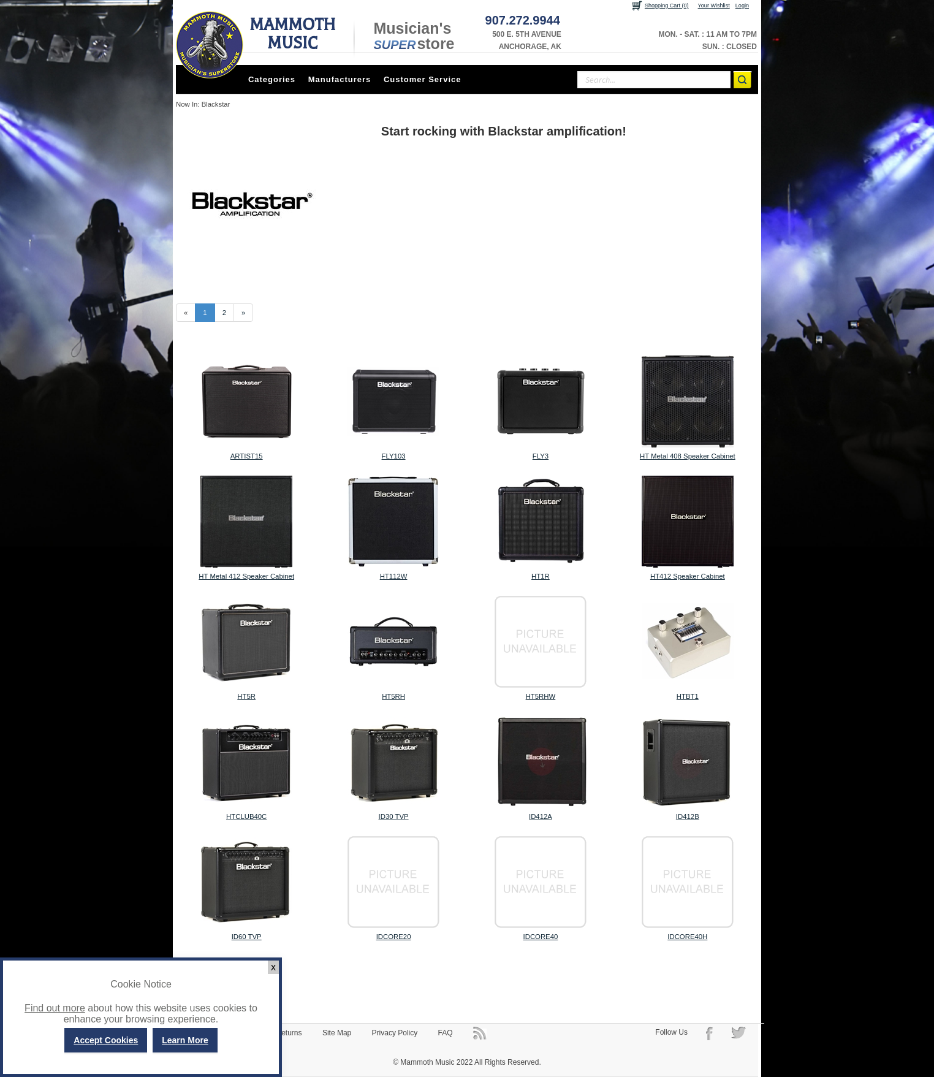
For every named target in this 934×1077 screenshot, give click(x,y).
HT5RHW (541, 696)
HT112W (394, 576)
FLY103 (394, 456)
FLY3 (541, 456)
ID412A (540, 816)
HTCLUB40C (246, 816)
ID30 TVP (394, 816)
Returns (289, 1033)
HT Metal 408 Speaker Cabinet (687, 456)
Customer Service (422, 79)
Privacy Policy (395, 1033)
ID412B (687, 816)
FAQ (445, 1033)
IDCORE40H (687, 936)
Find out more (55, 1008)
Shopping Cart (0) (667, 5)
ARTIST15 (246, 456)
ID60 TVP (247, 936)
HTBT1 (688, 696)
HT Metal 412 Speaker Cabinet (246, 576)
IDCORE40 (540, 936)
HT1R (540, 576)
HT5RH (393, 696)
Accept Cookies (106, 1040)
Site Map (336, 1033)
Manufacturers (339, 79)
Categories (271, 79)
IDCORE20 (393, 936)
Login (742, 5)
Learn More (185, 1040)
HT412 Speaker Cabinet (687, 576)
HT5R (246, 696)
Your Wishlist (714, 5)
